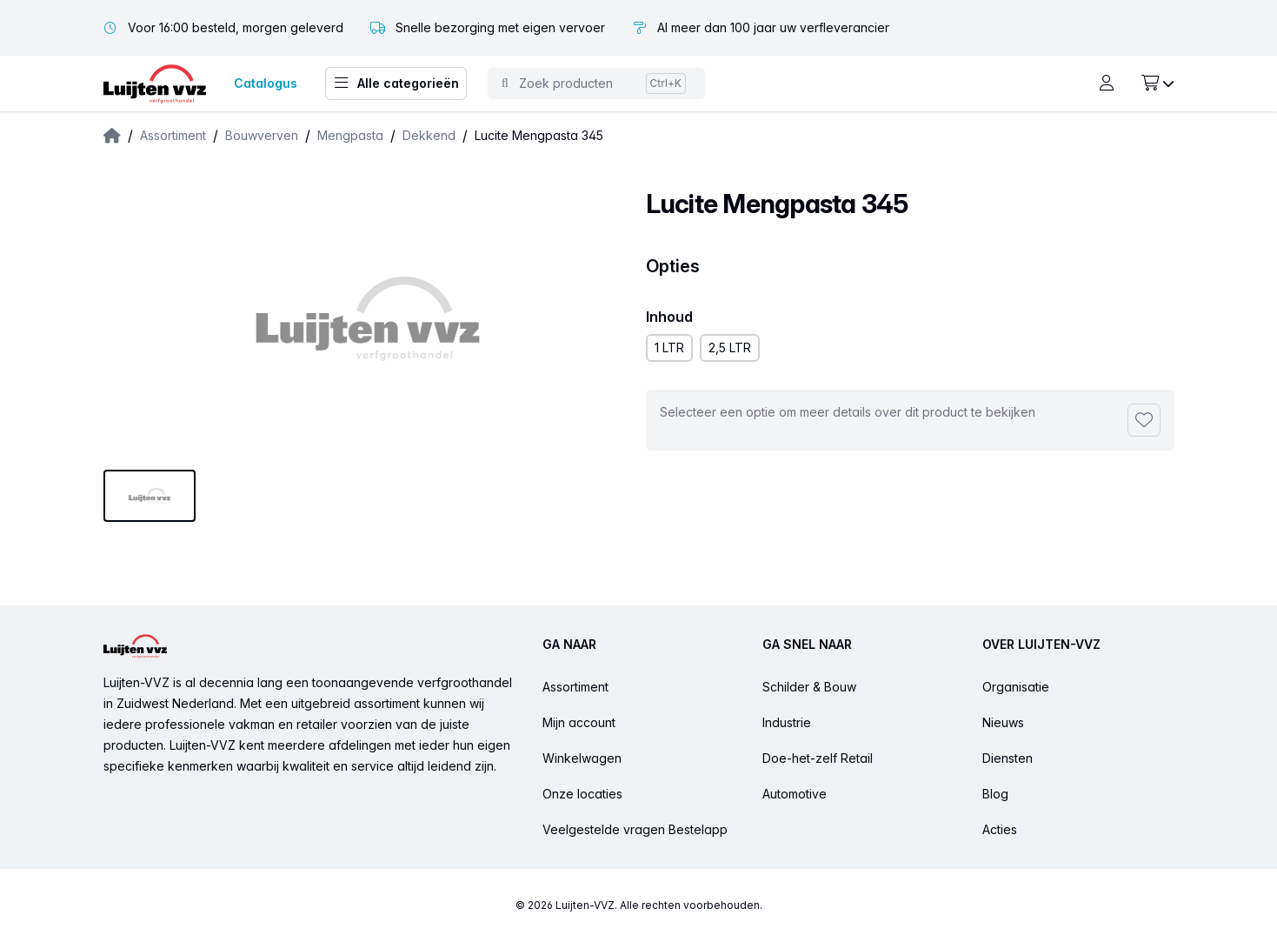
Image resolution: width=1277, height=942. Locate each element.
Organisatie (1015, 686)
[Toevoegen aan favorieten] (1144, 420)
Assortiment (173, 135)
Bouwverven (261, 135)
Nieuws (1003, 722)
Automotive (794, 793)
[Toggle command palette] (596, 83)
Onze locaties (582, 793)
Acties (999, 829)
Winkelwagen (582, 758)
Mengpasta (350, 135)
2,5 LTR (729, 347)
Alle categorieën (396, 83)
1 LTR (669, 347)
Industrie (786, 722)
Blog (995, 793)
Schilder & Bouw (809, 686)
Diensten (1007, 758)
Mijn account (578, 722)
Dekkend (429, 135)
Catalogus (265, 83)
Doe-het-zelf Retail (817, 758)
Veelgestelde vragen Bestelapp (635, 829)
